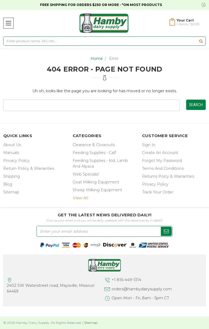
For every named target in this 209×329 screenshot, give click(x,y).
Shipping (11, 176)
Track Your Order (157, 192)
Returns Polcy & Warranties (168, 176)
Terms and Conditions (163, 168)
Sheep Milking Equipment (97, 189)
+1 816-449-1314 (126, 279)
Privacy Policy (16, 160)
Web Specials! (86, 174)
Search (196, 104)
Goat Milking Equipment (96, 182)
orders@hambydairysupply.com (142, 289)
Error (113, 58)
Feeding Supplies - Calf (94, 152)
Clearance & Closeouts (94, 144)
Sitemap (11, 192)
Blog (7, 184)
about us (12, 144)
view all (80, 197)
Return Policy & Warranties (28, 168)
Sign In (148, 144)
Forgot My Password (162, 160)
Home (97, 58)
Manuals (11, 152)
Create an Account (160, 152)
